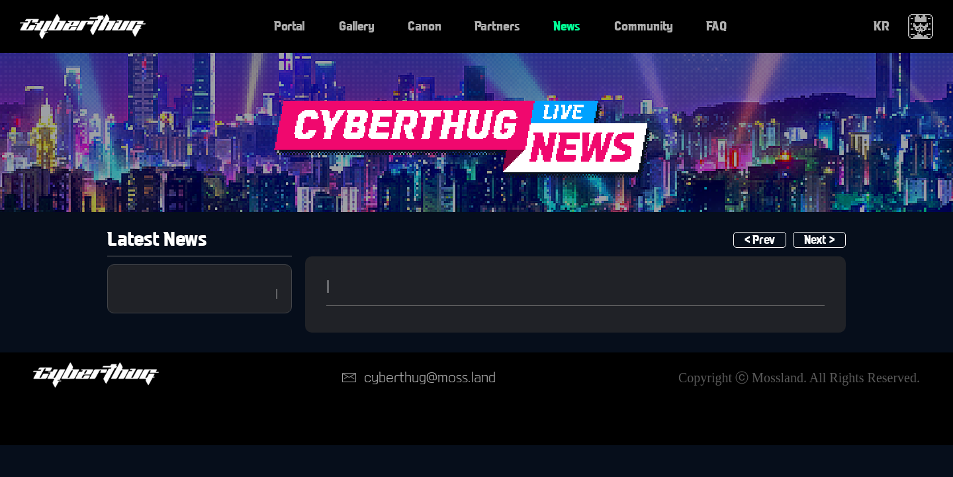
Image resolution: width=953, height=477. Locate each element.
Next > (819, 240)
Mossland (777, 377)
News (566, 26)
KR (881, 26)
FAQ (716, 26)
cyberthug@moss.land (430, 377)
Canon (424, 26)
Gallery (357, 26)
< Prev (760, 240)
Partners (497, 26)
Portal (289, 26)
